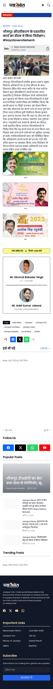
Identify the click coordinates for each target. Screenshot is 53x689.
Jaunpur (28, 322)
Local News (26, 331)
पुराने (46, 430)
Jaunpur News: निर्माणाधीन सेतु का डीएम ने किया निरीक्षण (34, 538)
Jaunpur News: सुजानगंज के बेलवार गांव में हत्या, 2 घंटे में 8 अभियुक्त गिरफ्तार (35, 524)
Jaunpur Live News (12, 327)
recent (37, 331)
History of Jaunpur (12, 640)
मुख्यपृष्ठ (6, 26)
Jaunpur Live (41, 322)
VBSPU (6, 645)
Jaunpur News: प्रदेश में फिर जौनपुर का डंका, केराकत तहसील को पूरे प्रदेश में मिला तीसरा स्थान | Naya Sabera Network (34, 506)
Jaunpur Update (11, 331)
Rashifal (32, 645)
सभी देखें (43, 348)
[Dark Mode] (42, 5)
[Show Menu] (4, 5)
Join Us (32, 635)
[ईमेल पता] (26, 670)
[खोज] (48, 5)
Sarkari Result (35, 640)
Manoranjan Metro (12, 630)
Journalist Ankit (36, 630)
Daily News (18, 26)
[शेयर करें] (46, 48)
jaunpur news (29, 327)
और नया (8, 430)
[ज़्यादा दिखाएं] (33, 339)
